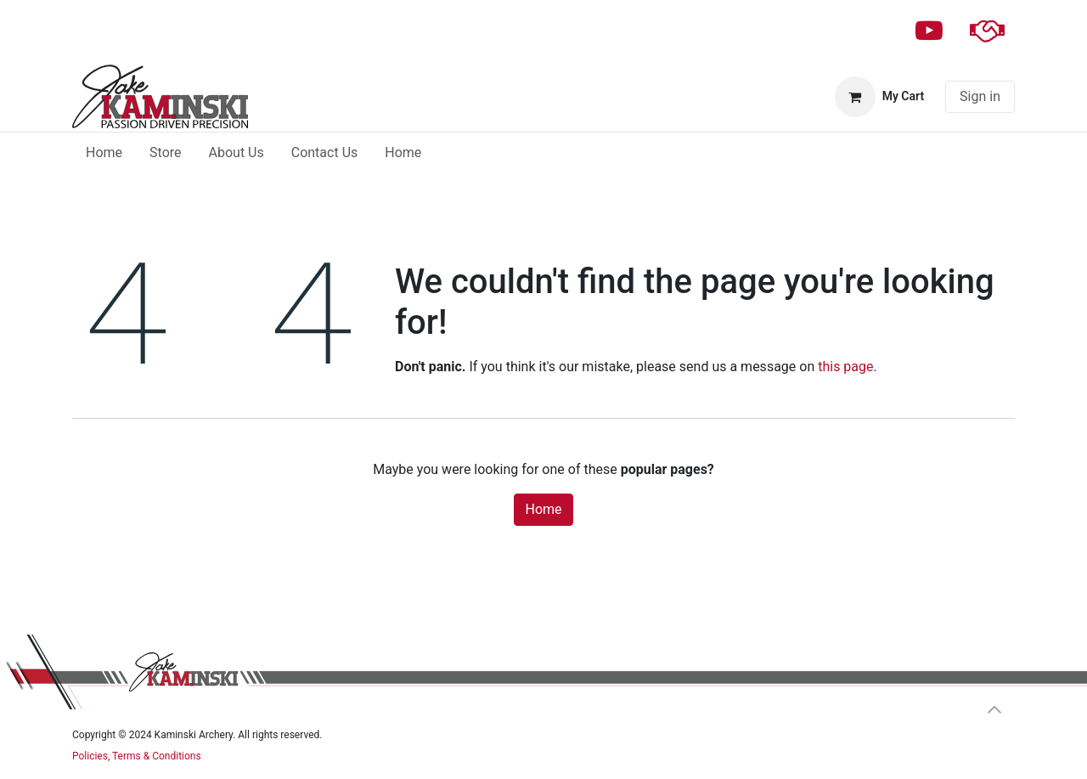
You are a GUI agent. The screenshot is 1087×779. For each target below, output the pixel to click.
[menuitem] (104, 153)
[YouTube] (929, 30)
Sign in (980, 96)
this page (845, 366)
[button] (994, 709)
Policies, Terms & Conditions (136, 756)
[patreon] (987, 30)
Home (543, 509)
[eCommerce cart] (879, 97)
